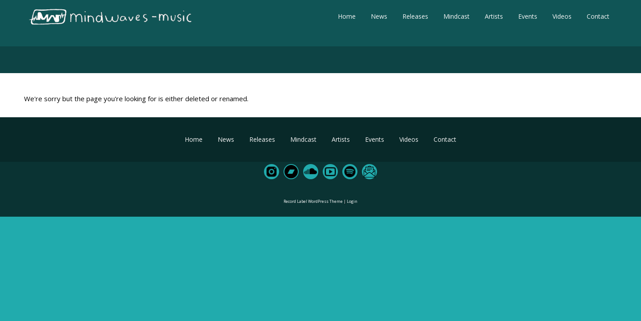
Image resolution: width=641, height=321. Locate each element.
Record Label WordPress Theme (313, 201)
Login (352, 201)
